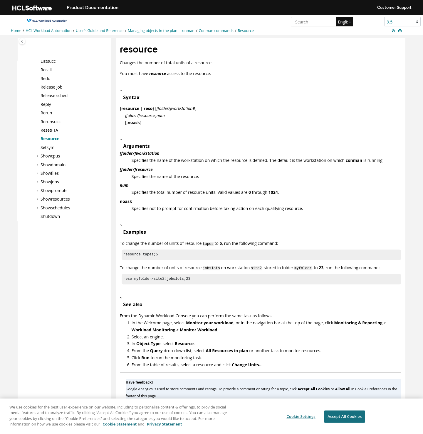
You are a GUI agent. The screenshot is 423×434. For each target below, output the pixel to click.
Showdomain (53, 164)
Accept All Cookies (345, 419)
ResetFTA (49, 130)
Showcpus (50, 156)
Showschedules (55, 207)
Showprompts (54, 190)
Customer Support (394, 7)
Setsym (47, 147)
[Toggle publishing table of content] (22, 41)
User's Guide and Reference (99, 30)
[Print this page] (400, 31)
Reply (46, 104)
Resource (246, 30)
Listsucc (48, 61)
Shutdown (50, 216)
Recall (46, 69)
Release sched (54, 95)
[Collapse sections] (394, 31)
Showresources (55, 199)
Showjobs (50, 181)
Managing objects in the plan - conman (161, 30)
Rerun (46, 113)
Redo (46, 78)
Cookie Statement (120, 427)
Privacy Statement (164, 427)
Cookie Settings (300, 419)
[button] (38, 61)
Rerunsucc (51, 121)
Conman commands (216, 30)
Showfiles (50, 173)
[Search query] (321, 21)
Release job (51, 87)
